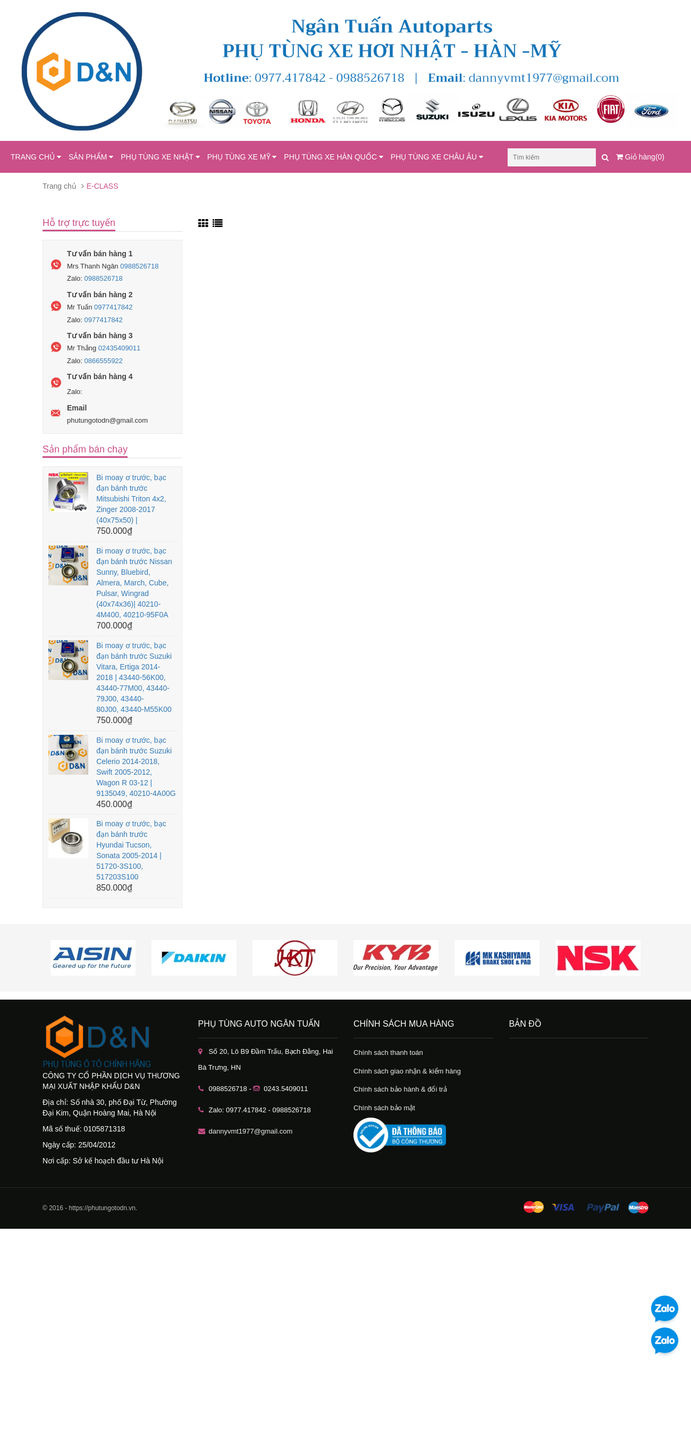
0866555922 (104, 361)
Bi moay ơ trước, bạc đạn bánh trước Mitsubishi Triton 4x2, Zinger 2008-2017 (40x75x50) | (131, 498)
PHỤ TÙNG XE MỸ (242, 157)
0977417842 (113, 307)
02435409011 (119, 348)
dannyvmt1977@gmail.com (251, 1131)
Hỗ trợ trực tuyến (79, 222)
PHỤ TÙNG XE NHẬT (160, 157)
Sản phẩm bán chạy (85, 449)
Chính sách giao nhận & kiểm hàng (407, 1071)
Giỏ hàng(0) (640, 157)
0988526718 (139, 266)
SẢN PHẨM (91, 157)
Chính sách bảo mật (384, 1108)
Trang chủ (60, 186)
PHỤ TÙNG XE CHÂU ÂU (437, 157)
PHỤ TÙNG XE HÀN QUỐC (333, 157)
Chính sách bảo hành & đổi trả (400, 1089)
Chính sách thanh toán (388, 1052)
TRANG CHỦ (36, 157)
